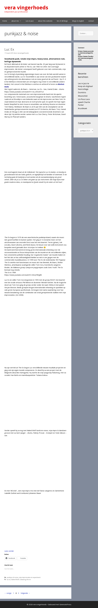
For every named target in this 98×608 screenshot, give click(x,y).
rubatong (23, 579)
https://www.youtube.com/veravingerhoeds (86, 53)
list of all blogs (62, 21)
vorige (7, 593)
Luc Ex (9, 49)
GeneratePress (65, 604)
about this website (45, 21)
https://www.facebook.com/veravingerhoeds (85, 58)
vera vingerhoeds (26, 7)
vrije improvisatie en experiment (29, 577)
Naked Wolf (15, 579)
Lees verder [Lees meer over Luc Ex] (9, 551)
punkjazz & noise (12, 577)
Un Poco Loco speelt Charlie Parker (84, 102)
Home (4, 21)
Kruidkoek (82, 108)
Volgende (25, 593)
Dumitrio (82, 92)
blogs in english (78, 21)
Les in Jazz (30, 21)
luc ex (9, 579)
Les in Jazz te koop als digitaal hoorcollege (85, 86)
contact (91, 21)
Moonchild (82, 96)
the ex (29, 579)
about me (17, 20)
